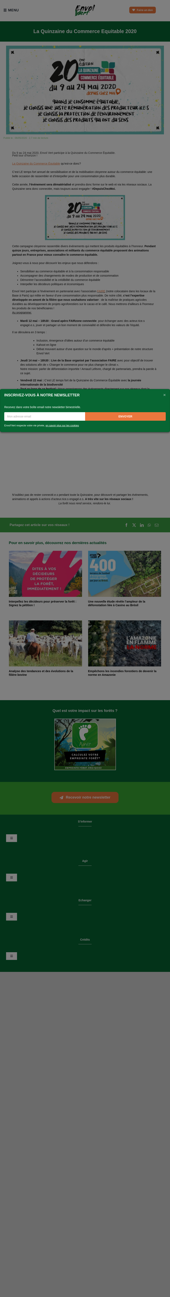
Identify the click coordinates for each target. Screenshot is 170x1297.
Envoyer (125, 416)
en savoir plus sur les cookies (62, 425)
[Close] (164, 395)
